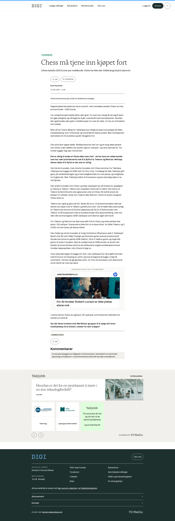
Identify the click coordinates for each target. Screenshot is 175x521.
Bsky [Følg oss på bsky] (72, 481)
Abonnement (87, 496)
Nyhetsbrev (113, 467)
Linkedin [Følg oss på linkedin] (73, 477)
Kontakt (87, 503)
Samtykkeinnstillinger (118, 472)
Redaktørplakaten (89, 488)
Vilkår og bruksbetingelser (120, 477)
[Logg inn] (145, 5)
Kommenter (67, 79)
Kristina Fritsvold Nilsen (43, 470)
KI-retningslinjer (115, 481)
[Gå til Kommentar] (47, 55)
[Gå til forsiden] (37, 6)
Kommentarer (57, 335)
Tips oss (137, 457)
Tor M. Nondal (38, 479)
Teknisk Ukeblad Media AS (52, 512)
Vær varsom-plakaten (67, 488)
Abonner (157, 6)
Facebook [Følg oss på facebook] (74, 472)
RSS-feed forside (78, 467)
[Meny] (167, 6)
